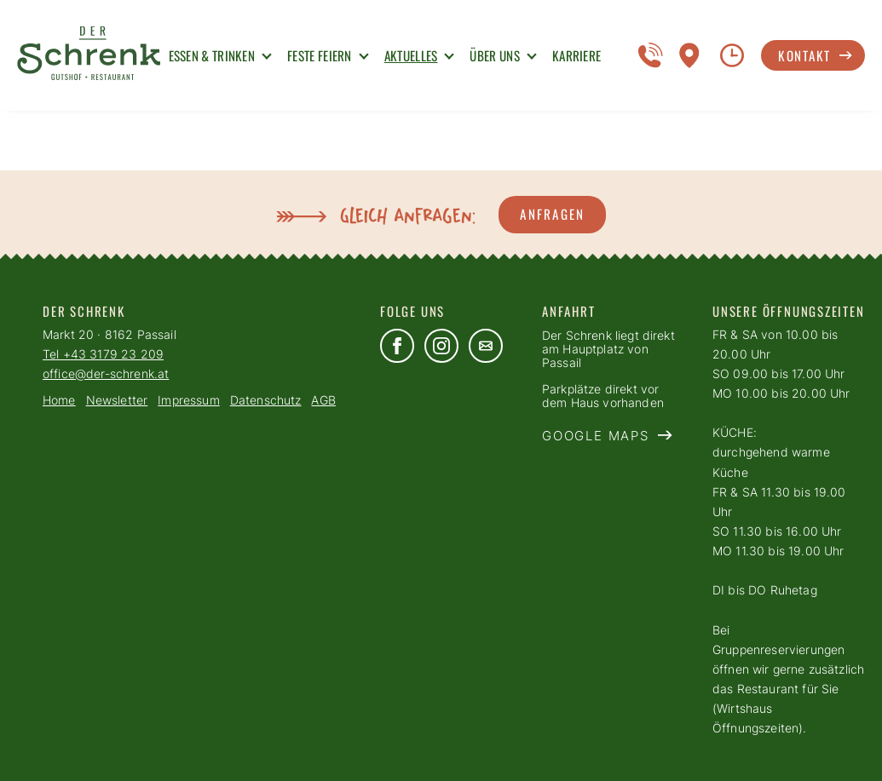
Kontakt (804, 55)
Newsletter (117, 400)
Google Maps (595, 436)
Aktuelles (411, 55)
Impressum (188, 400)
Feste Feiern (319, 55)
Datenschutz (266, 400)
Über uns (494, 55)
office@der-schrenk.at (106, 374)
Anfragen (552, 213)
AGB (323, 400)
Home (59, 400)
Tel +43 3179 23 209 (103, 354)
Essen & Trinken (212, 55)
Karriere (576, 55)
